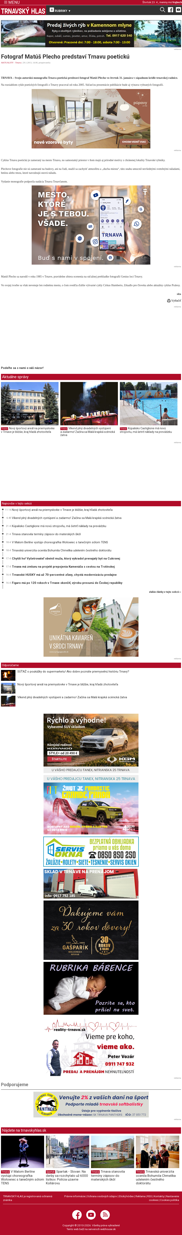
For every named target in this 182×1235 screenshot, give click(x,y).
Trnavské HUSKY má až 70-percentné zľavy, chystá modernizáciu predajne (64, 575)
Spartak (50, 1171)
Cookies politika (169, 1200)
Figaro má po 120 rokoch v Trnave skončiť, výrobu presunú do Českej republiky (67, 583)
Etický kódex (126, 1196)
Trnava (18, 62)
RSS (149, 1196)
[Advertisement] (34, 336)
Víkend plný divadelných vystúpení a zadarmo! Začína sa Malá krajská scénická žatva (87, 431)
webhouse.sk (108, 1229)
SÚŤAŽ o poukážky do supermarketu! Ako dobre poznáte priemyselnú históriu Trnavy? (73, 671)
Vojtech (177, 2)
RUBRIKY (60, 10)
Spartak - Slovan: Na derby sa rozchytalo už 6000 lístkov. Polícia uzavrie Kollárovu (67, 1177)
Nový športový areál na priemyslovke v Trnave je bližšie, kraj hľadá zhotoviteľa (28, 430)
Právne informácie (74, 1196)
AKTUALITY (7, 62)
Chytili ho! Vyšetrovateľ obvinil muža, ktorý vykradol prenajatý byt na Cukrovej (66, 558)
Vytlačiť (174, 300)
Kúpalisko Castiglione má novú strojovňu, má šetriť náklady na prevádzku (146, 430)
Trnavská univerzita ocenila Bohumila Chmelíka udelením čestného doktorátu (61, 550)
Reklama (140, 1196)
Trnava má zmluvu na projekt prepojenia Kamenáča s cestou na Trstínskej (63, 566)
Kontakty (159, 1196)
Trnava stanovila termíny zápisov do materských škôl (46, 534)
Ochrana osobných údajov (102, 1196)
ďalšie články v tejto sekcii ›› (165, 592)
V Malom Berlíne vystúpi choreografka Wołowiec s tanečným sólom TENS (60, 542)
